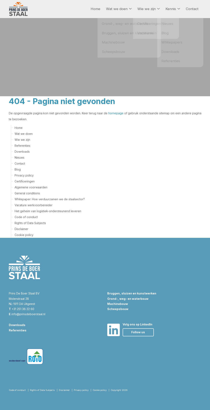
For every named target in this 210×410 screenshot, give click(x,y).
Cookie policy (24, 234)
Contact (192, 9)
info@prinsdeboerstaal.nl (27, 314)
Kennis (172, 9)
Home (95, 9)
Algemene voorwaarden (31, 187)
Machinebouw (117, 303)
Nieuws (19, 157)
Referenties (22, 145)
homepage (115, 113)
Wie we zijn (148, 9)
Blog (18, 169)
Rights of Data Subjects (30, 222)
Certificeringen (25, 181)
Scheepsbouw (117, 308)
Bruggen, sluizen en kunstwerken (131, 293)
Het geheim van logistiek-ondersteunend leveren (48, 211)
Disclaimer (21, 228)
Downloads (22, 151)
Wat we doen (119, 9)
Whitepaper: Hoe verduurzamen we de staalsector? (50, 199)
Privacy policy (24, 175)
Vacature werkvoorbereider (33, 205)
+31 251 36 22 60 (21, 308)
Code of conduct (26, 217)
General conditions (27, 193)
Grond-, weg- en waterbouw (127, 298)
